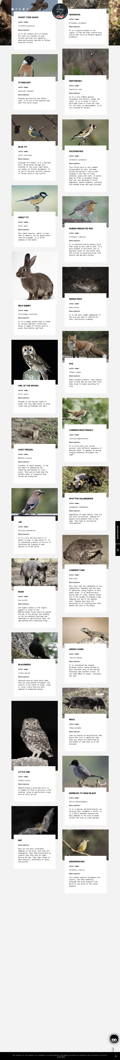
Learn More (61, 1057)
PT (91, 9)
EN (93, 9)
